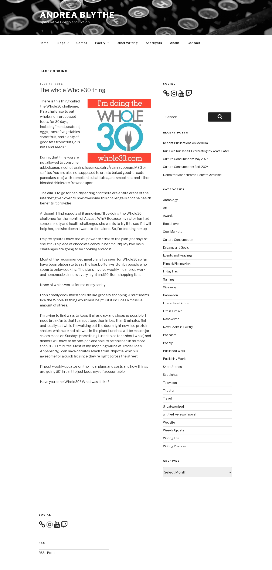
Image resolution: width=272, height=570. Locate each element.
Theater (168, 375)
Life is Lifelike (173, 296)
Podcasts (170, 319)
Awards (168, 200)
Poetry (102, 27)
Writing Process (174, 431)
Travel (167, 383)
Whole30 (53, 91)
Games (81, 27)
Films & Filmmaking (177, 248)
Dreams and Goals (176, 232)
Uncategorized (173, 391)
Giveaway (170, 272)
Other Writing (127, 27)
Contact (194, 27)
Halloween (170, 280)
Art (165, 192)
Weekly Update (173, 415)
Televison (170, 367)
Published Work (174, 335)
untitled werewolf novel (179, 399)
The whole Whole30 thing (72, 74)
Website (169, 407)
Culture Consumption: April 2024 (186, 151)
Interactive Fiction (176, 288)
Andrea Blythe (77, 15)
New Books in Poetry (178, 311)
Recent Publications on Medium (185, 127)
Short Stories (172, 351)
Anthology (170, 184)
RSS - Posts (47, 537)
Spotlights (154, 27)
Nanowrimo (171, 303)
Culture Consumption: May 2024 (185, 143)
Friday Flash (171, 256)
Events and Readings (178, 240)
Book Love (171, 208)
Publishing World (174, 343)
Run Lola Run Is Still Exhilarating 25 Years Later (196, 136)
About (175, 27)
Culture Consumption (178, 224)
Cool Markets (172, 216)
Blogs (63, 27)
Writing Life (171, 423)
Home (44, 27)
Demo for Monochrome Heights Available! (192, 159)
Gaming (168, 264)
